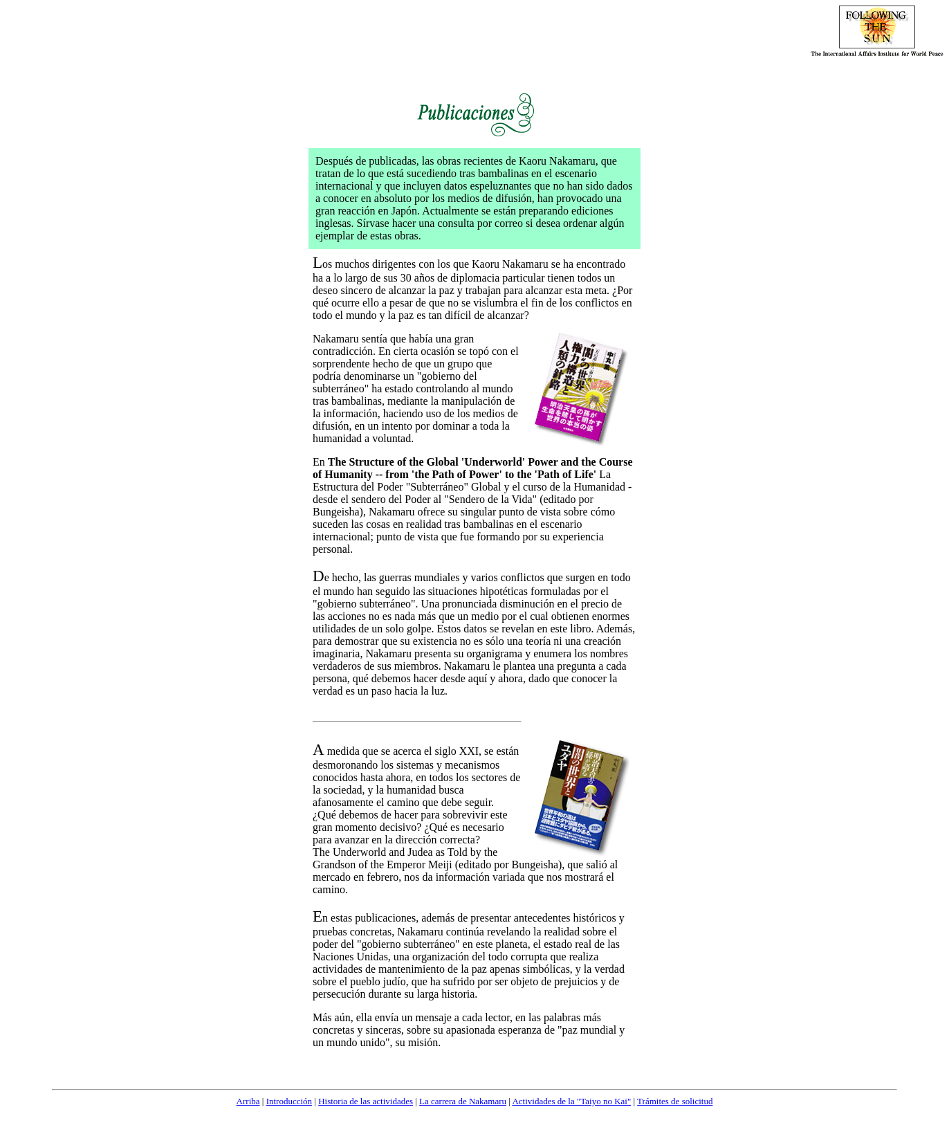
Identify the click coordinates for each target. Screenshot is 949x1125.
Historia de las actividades (365, 1101)
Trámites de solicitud (674, 1101)
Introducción (289, 1101)
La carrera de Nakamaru (462, 1101)
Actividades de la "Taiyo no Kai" (571, 1101)
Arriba (248, 1101)
